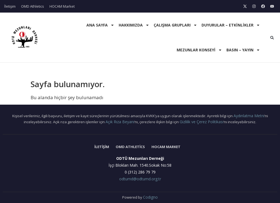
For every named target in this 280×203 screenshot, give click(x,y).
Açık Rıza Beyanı (120, 121)
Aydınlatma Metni (249, 115)
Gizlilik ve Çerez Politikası (201, 121)
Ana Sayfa (100, 25)
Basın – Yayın (243, 50)
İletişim (10, 6)
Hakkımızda (134, 25)
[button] (272, 38)
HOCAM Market (62, 6)
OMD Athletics (32, 6)
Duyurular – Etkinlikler (231, 25)
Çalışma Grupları (175, 25)
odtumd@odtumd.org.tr (140, 178)
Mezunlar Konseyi (199, 50)
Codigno (150, 197)
